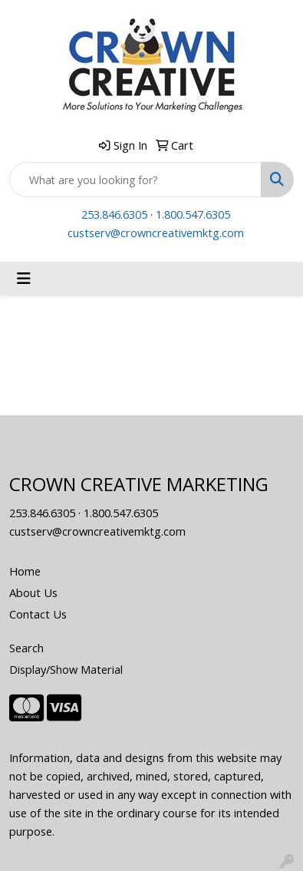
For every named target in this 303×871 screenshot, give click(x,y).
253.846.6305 (114, 214)
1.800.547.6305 (193, 214)
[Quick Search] (135, 179)
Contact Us (38, 614)
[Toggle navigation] (24, 278)
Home (25, 571)
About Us (33, 592)
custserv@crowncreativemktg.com (156, 232)
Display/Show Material (66, 669)
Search (26, 647)
